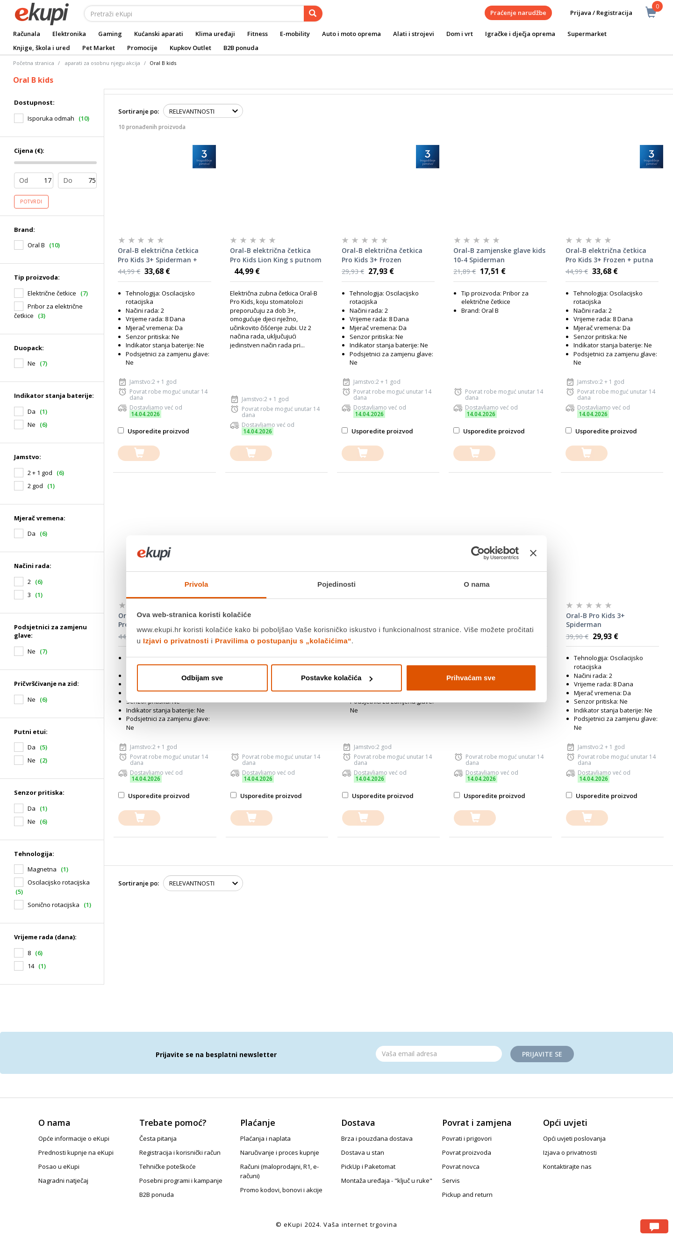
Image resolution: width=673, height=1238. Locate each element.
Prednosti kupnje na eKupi (76, 1152)
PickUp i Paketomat (368, 1166)
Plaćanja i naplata (265, 1138)
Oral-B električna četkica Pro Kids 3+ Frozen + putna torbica (609, 255)
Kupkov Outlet (190, 47)
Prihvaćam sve (470, 678)
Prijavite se (542, 1054)
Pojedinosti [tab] (336, 584)
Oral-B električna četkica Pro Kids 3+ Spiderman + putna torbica (158, 255)
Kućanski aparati (158, 33)
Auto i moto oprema (351, 33)
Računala (26, 33)
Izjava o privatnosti (570, 1152)
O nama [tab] (477, 584)
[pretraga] (313, 14)
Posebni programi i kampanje (180, 1180)
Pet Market (98, 47)
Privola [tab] (196, 584)
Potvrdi (31, 201)
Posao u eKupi (58, 1166)
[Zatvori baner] (533, 553)
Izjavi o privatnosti (176, 641)
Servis (451, 1180)
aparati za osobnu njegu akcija (102, 62)
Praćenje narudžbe (518, 12)
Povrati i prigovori (467, 1138)
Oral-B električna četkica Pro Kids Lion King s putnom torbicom (276, 255)
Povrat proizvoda (466, 1152)
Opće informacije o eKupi (73, 1138)
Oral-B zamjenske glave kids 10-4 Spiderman (499, 255)
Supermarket (587, 33)
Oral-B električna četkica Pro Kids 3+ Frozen (382, 255)
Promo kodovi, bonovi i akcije (281, 1190)
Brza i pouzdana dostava (377, 1138)
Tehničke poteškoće (167, 1166)
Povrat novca (461, 1166)
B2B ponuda (240, 47)
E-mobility (295, 33)
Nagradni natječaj (63, 1180)
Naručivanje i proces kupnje (279, 1152)
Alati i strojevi (413, 33)
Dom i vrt (459, 33)
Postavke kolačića (336, 678)
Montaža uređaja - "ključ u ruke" (386, 1180)
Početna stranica (33, 62)
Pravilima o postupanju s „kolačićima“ (283, 641)
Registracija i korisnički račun (180, 1152)
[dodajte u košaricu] (139, 453)
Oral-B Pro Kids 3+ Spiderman (595, 620)
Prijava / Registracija (594, 12)
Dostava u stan (362, 1152)
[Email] (439, 1054)
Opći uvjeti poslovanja (574, 1138)
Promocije (142, 47)
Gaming (110, 33)
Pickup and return (467, 1194)
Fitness (257, 33)
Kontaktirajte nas (567, 1166)
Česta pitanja (158, 1138)
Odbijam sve (202, 678)
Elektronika (69, 33)
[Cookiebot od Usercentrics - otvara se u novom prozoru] (478, 554)
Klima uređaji (215, 33)
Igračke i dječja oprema (520, 33)
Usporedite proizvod (153, 431)
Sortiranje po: (138, 111)
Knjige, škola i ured (41, 47)
